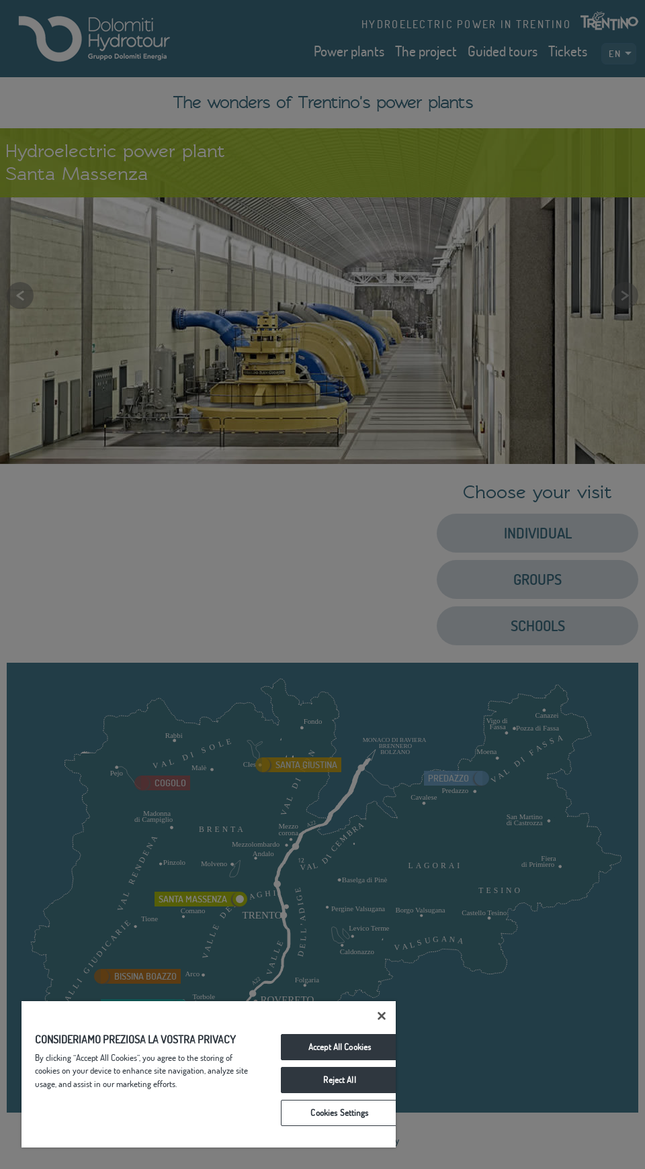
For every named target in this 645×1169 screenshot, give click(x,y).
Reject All (339, 1079)
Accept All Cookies (339, 1046)
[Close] (382, 1016)
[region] (209, 1074)
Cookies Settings (339, 1112)
